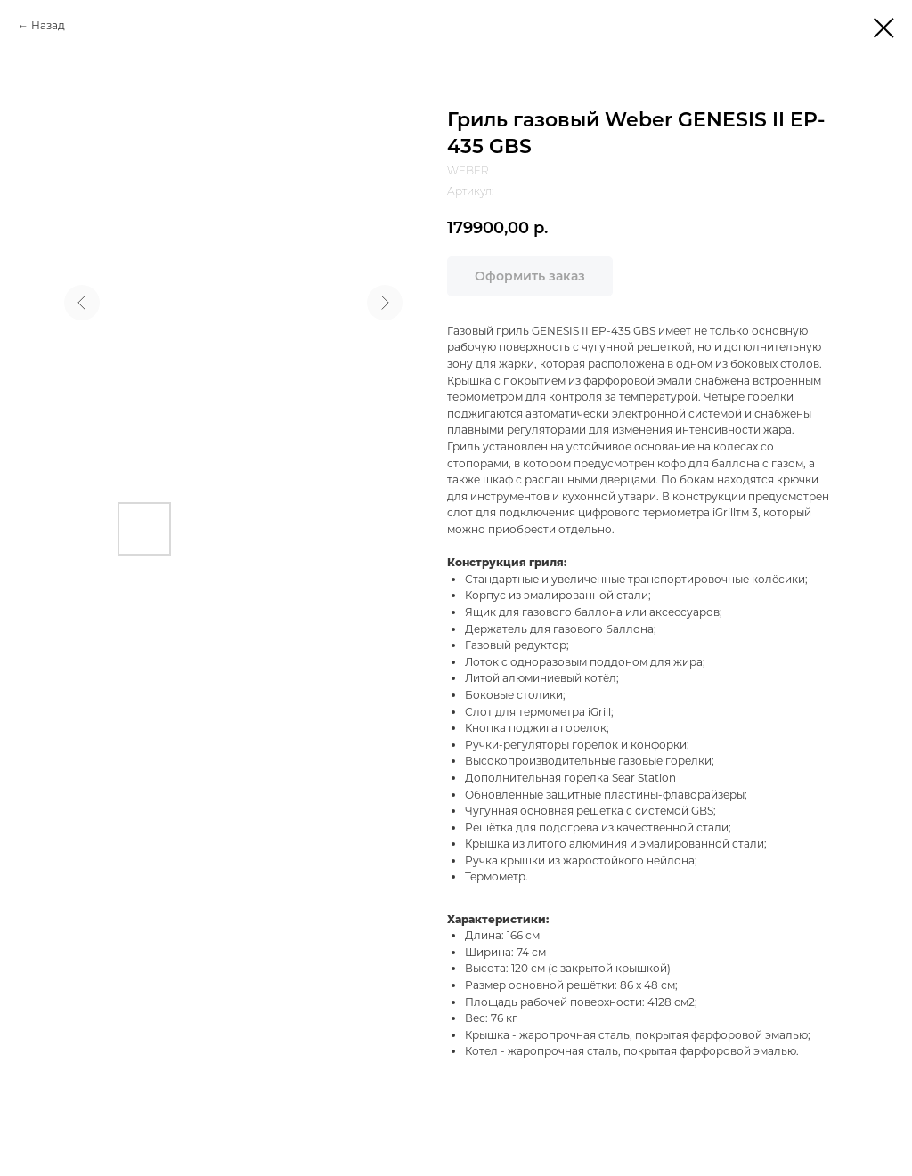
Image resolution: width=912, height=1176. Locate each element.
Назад (48, 25)
